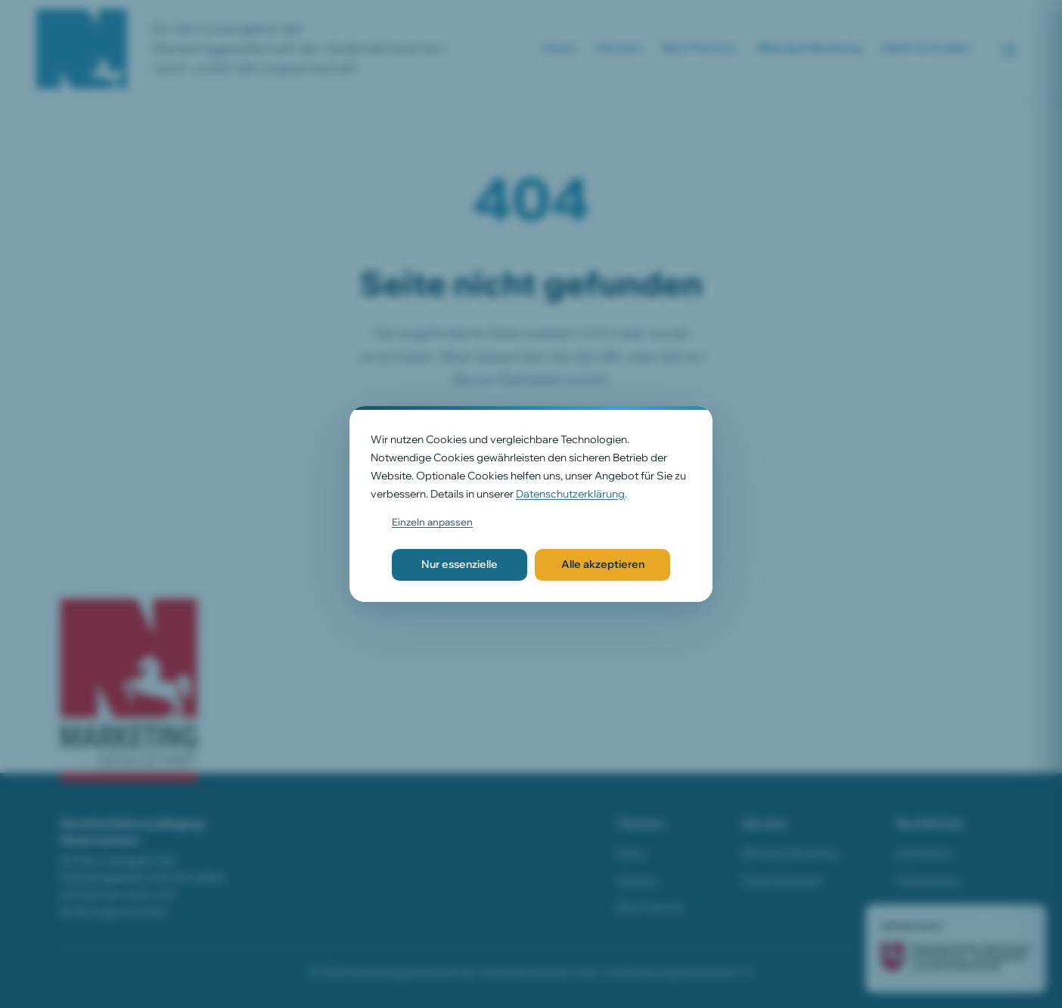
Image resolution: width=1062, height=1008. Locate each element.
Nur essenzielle (459, 564)
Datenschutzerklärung (570, 494)
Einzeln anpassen (432, 522)
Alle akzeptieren (602, 564)
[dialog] (531, 504)
